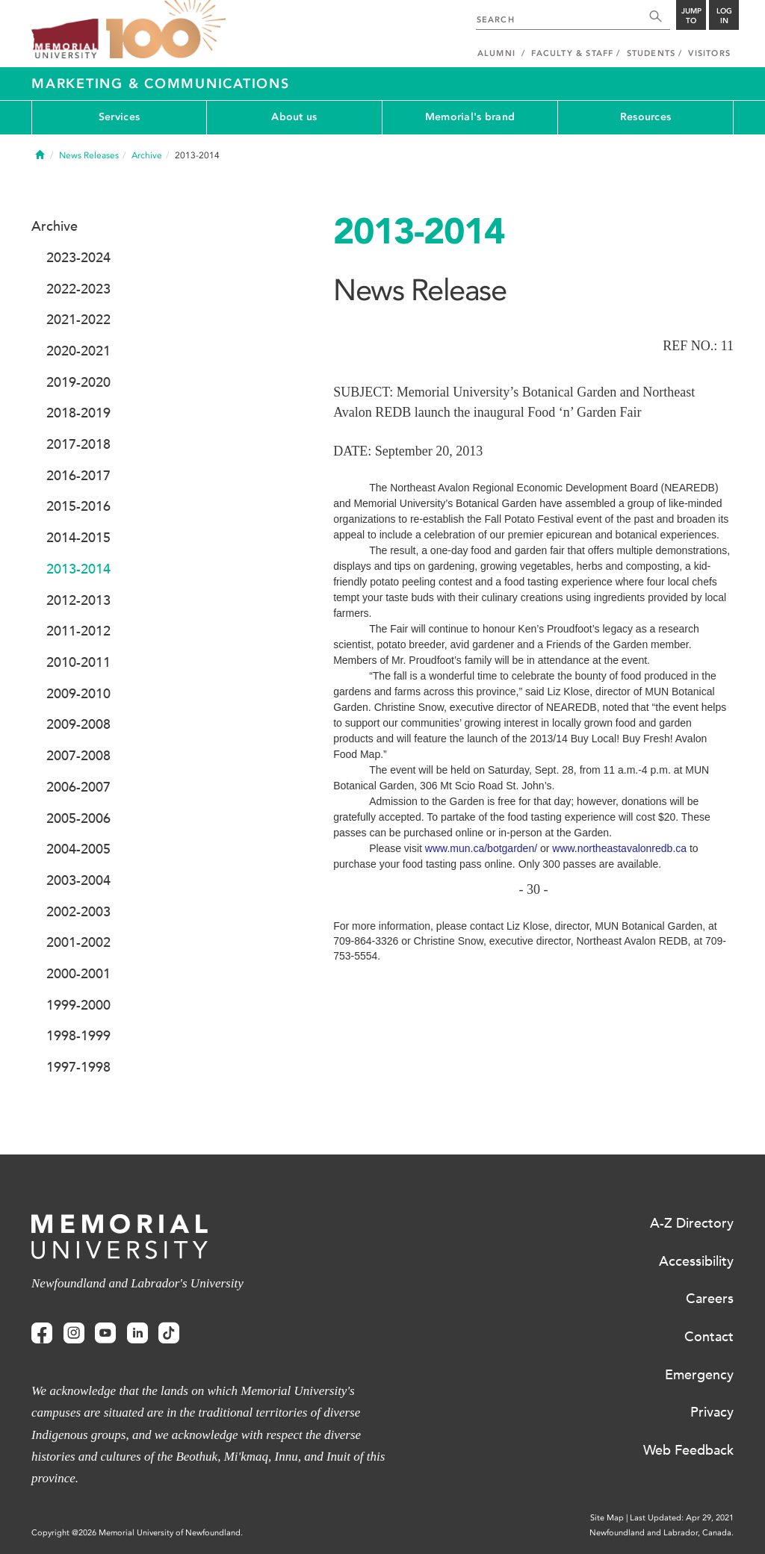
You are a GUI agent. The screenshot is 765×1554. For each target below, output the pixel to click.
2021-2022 (78, 319)
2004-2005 (78, 849)
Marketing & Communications (160, 83)
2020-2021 (78, 351)
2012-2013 (78, 600)
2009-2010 (78, 694)
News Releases (89, 155)
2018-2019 (78, 413)
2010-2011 (78, 662)
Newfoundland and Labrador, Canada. (661, 1533)
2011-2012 (78, 631)
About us (294, 117)
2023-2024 (78, 257)
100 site (165, 30)
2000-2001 (78, 974)
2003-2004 (78, 880)
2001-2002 (78, 942)
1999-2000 (78, 1005)
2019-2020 (78, 382)
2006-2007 (78, 787)
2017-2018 (78, 444)
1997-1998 (78, 1067)
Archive (146, 155)
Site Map (607, 1518)
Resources (646, 117)
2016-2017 (78, 475)
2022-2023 (78, 289)
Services (119, 117)
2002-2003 (78, 912)
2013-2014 (78, 569)
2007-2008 (78, 756)
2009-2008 (78, 724)
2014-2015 (78, 537)
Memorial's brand (470, 117)
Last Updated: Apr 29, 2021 (682, 1518)
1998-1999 (78, 1036)
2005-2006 (78, 818)
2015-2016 (78, 506)
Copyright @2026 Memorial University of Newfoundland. (137, 1533)
